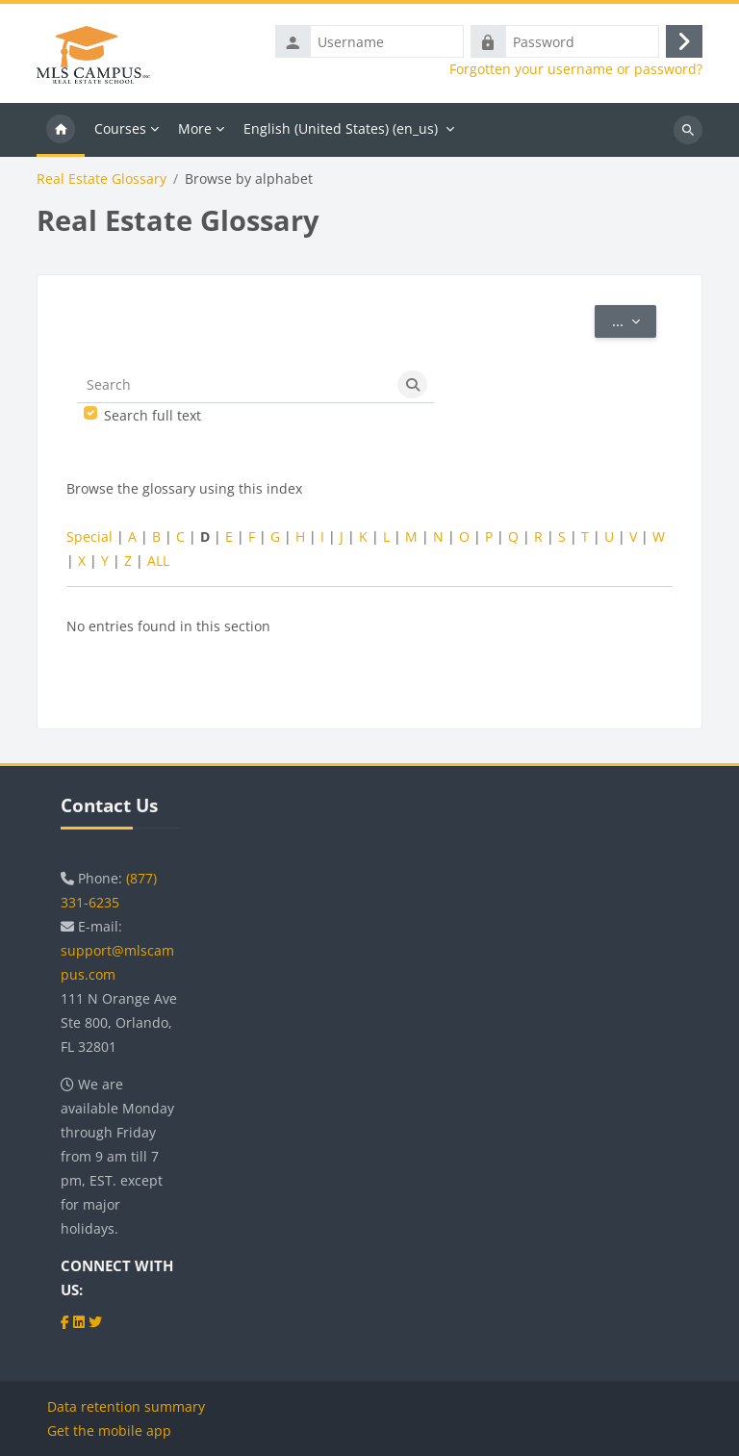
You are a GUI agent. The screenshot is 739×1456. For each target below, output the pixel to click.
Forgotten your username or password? (575, 69)
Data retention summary (126, 1406)
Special (89, 536)
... (634, 319)
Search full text (152, 415)
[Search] (234, 385)
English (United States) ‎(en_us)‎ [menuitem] (340, 128)
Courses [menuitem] (120, 128)
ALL (158, 560)
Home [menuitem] (61, 130)
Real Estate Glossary (101, 179)
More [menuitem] (195, 128)
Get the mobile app (109, 1430)
